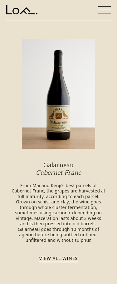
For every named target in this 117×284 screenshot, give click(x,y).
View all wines (58, 258)
